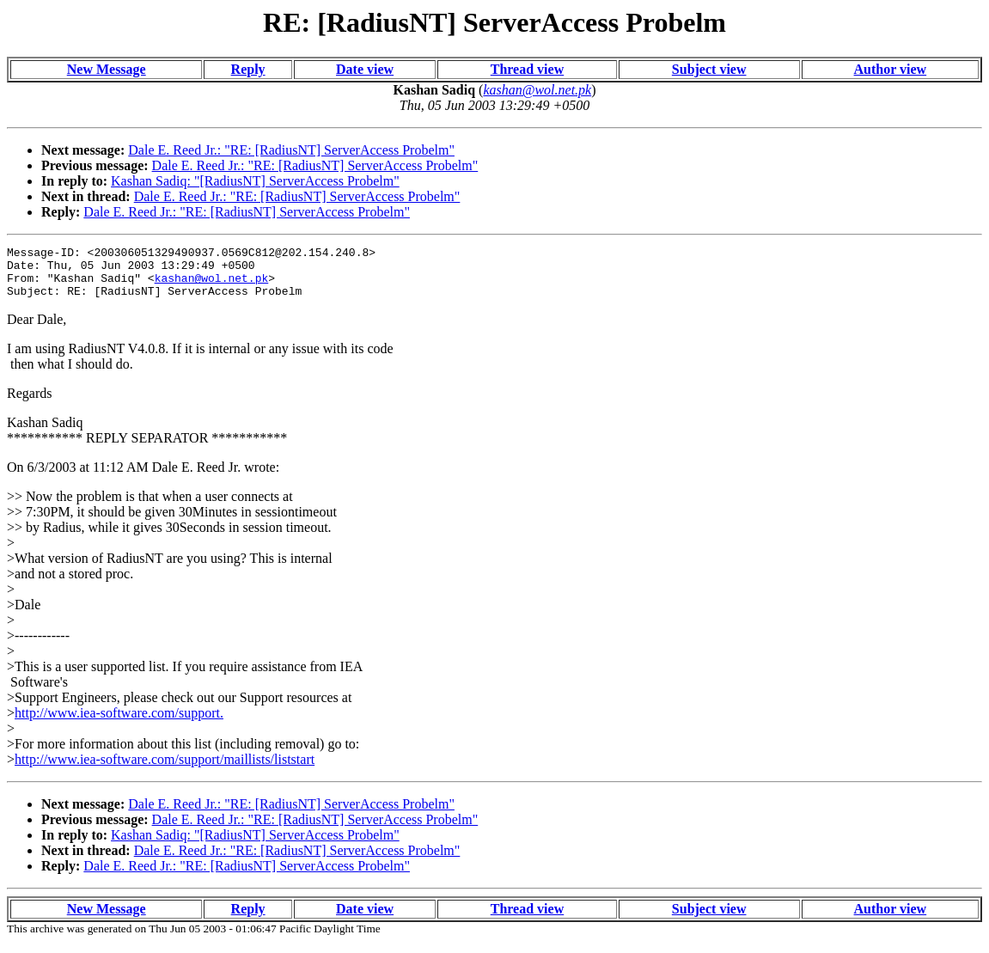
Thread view (527, 69)
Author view (890, 69)
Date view (365, 69)
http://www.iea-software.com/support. (119, 723)
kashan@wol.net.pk (212, 285)
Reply (248, 69)
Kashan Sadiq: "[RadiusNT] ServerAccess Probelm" (255, 181)
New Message (106, 69)
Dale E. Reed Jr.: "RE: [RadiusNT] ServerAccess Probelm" (291, 150)
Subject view (709, 69)
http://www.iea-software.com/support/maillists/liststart (164, 769)
